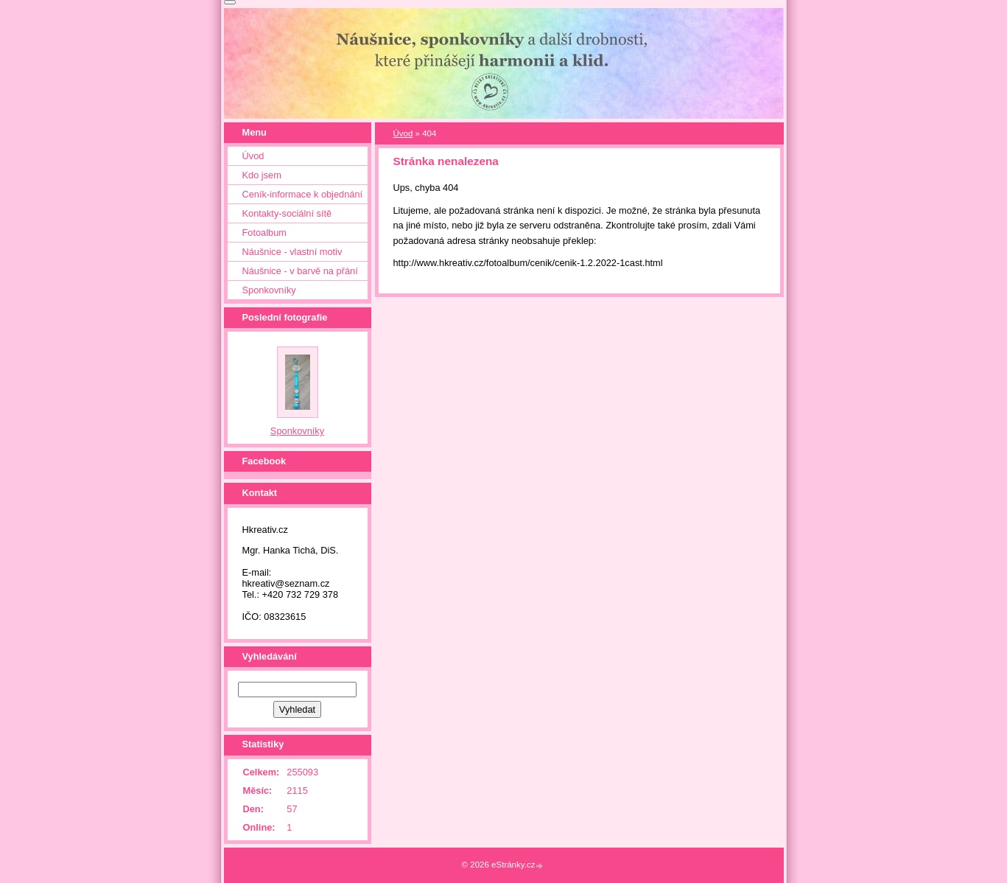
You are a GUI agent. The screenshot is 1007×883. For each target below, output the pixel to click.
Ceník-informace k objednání (302, 194)
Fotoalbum (264, 232)
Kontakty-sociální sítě (287, 213)
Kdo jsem (261, 175)
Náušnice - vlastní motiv (292, 251)
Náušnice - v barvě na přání (300, 270)
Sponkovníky (269, 290)
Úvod (403, 133)
